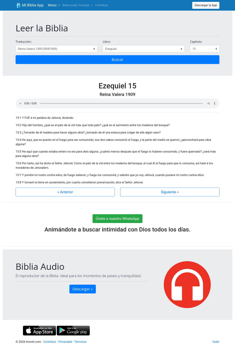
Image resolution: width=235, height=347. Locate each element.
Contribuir (101, 5)
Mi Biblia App (30, 5)
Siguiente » (170, 192)
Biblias (52, 5)
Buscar (117, 59)
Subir (216, 342)
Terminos (80, 342)
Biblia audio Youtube (76, 5)
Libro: (107, 42)
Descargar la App (206, 5)
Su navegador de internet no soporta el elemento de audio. (117, 103)
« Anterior (65, 192)
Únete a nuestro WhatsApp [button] (117, 218)
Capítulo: (196, 42)
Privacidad (65, 342)
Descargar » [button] (83, 288)
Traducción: (24, 42)
